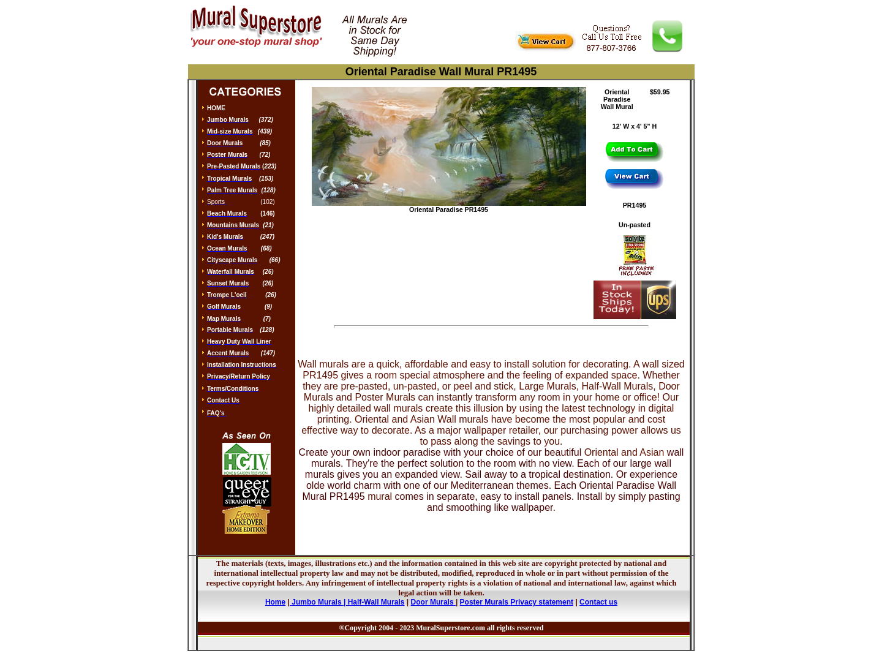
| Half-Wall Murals (374, 602)
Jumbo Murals (317, 602)
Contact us (598, 602)
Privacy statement (541, 602)
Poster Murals (484, 602)
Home (275, 602)
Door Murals (433, 602)
